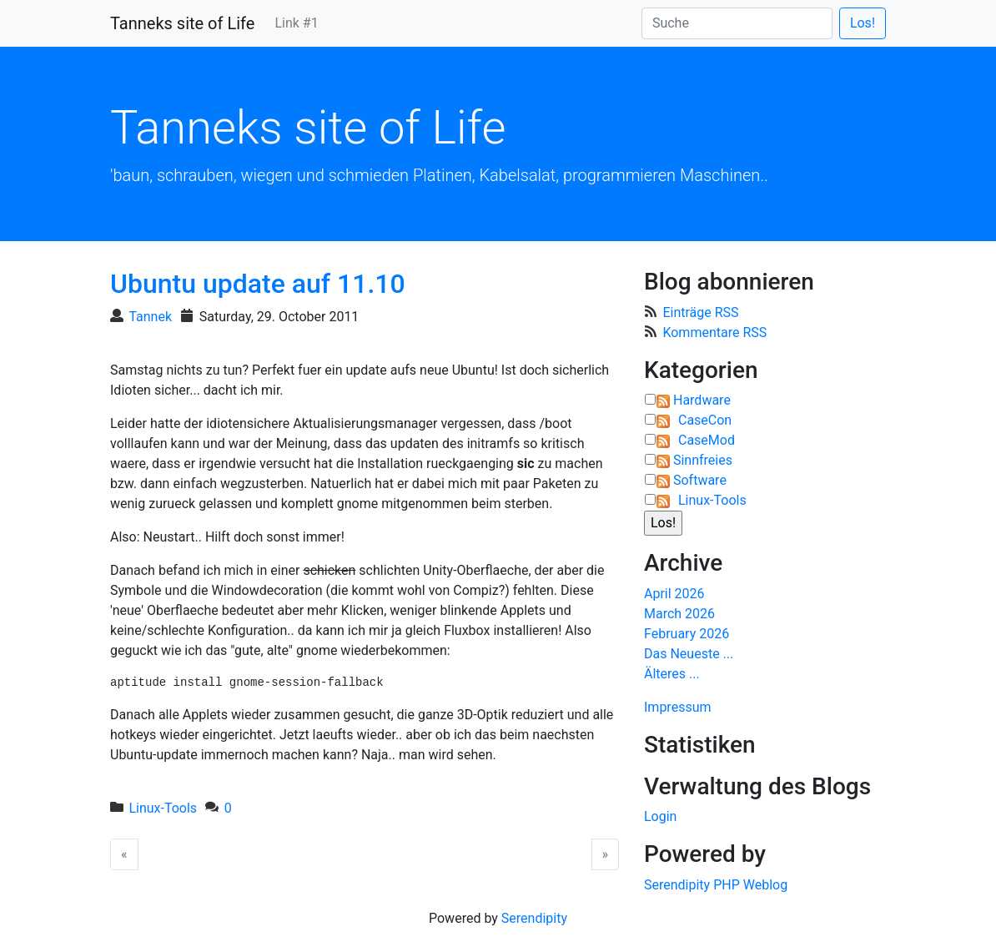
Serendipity (534, 918)
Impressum (678, 707)
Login (660, 816)
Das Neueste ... (688, 654)
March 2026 (679, 614)
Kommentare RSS (714, 332)
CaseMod (706, 440)
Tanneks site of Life (182, 23)
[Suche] (737, 23)
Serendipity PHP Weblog (715, 885)
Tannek (150, 317)
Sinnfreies (702, 460)
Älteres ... (672, 674)
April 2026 (674, 594)
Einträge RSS (700, 312)
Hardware (702, 400)
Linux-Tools (162, 808)
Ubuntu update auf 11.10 (257, 284)
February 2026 (686, 634)
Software (700, 480)
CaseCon (705, 420)
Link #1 (296, 23)
